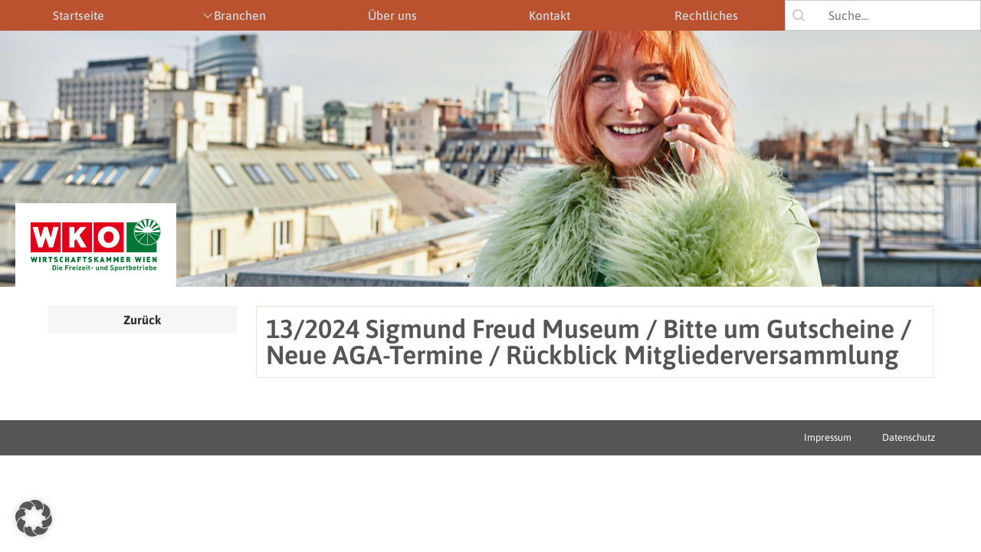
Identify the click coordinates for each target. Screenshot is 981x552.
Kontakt (549, 15)
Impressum (827, 437)
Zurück (142, 320)
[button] (33, 518)
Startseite (78, 15)
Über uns (392, 15)
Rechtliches (706, 15)
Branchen (240, 15)
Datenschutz (908, 437)
